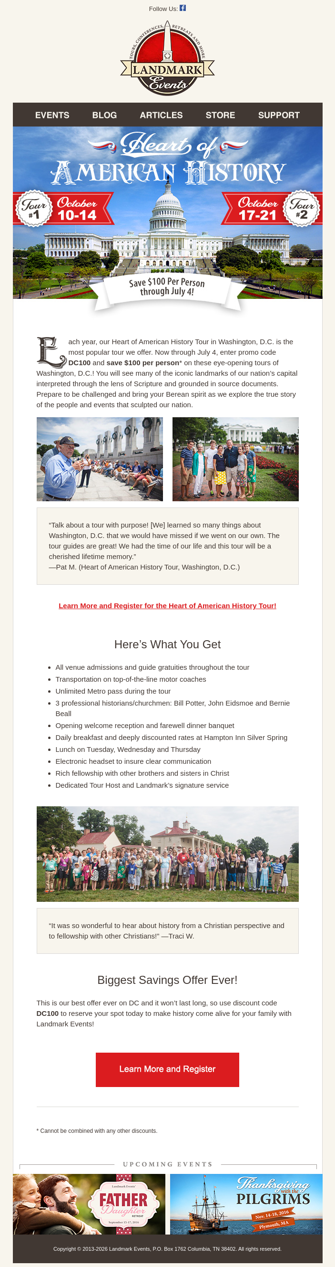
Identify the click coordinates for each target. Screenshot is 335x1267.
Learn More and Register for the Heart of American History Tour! (167, 606)
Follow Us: (167, 8)
